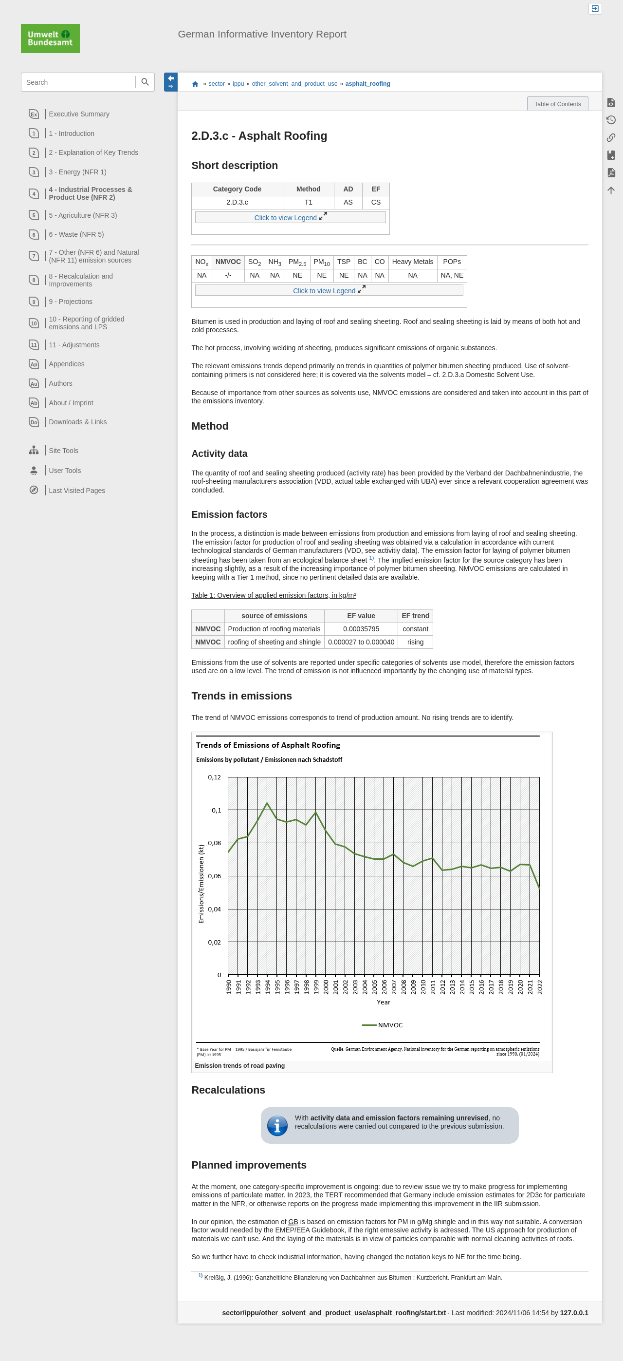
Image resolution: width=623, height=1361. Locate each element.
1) (371, 558)
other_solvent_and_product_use (295, 83)
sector (217, 83)
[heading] (88, 114)
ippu (238, 83)
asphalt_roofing (368, 83)
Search (144, 82)
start (195, 83)
